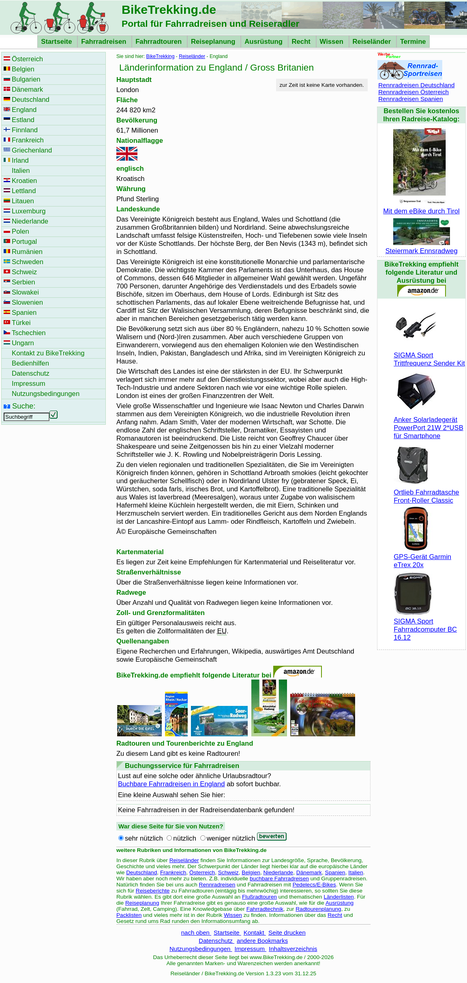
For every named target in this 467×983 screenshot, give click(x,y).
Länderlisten (338, 897)
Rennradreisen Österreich (413, 91)
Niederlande (278, 872)
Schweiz (228, 872)
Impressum (251, 948)
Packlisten (128, 915)
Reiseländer (373, 41)
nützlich (184, 838)
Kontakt (255, 932)
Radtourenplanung (318, 909)
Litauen (23, 201)
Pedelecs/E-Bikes (314, 885)
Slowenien (27, 302)
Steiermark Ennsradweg (421, 247)
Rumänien (27, 252)
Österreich (202, 872)
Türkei (21, 323)
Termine (413, 41)
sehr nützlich (144, 838)
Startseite (57, 41)
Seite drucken (287, 932)
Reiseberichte (153, 891)
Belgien (251, 872)
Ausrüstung (264, 41)
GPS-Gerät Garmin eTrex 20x (422, 557)
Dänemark (309, 872)
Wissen (332, 41)
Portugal (24, 241)
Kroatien (24, 181)
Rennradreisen (217, 885)
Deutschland (141, 872)
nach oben (196, 932)
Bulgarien (26, 79)
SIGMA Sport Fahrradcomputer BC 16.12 (425, 625)
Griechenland (32, 150)
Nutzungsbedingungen (200, 948)
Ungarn (23, 343)
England (24, 110)
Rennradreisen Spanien (410, 98)
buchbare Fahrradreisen (279, 878)
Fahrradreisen (104, 41)
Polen (20, 231)
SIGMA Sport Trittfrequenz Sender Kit (429, 355)
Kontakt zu (48, 353)
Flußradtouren (259, 897)
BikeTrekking (160, 56)
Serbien (23, 282)
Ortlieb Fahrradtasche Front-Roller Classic (426, 492)
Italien (355, 872)
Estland (23, 120)
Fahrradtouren (159, 41)
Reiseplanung (214, 41)
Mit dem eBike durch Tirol (421, 207)
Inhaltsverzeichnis (293, 948)
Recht (302, 41)
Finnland (25, 130)
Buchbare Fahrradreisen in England (171, 784)
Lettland (24, 191)
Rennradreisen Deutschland (416, 85)
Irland (20, 160)
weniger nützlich (231, 838)
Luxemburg (29, 211)
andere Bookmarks (262, 940)
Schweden (27, 262)
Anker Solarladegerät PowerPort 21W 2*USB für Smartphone (428, 424)
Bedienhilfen (30, 363)
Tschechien (29, 333)
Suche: (23, 406)
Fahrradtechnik (264, 909)
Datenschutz (216, 940)
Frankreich (173, 872)
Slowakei (25, 292)
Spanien (335, 872)
